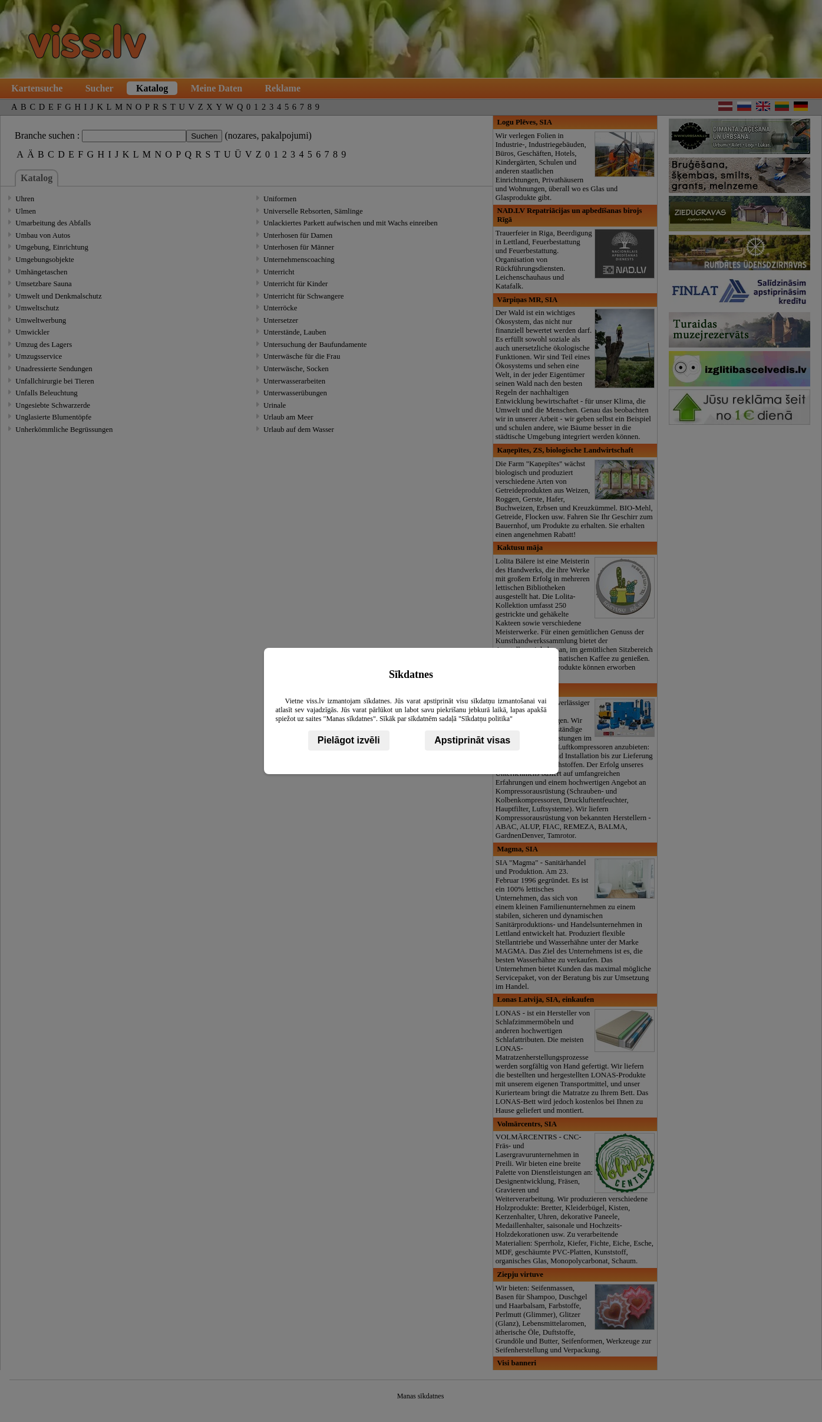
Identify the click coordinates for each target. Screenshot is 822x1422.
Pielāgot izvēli (349, 740)
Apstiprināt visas (472, 740)
